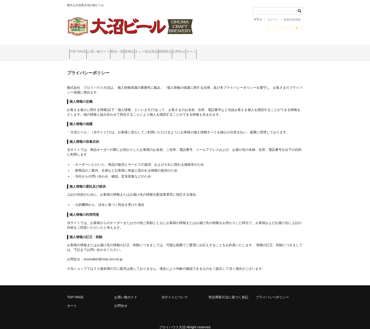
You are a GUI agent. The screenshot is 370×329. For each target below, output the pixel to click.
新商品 (159, 49)
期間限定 (212, 49)
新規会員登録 (292, 19)
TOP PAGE (80, 49)
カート (257, 49)
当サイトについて (174, 290)
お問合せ (235, 49)
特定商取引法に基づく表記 (228, 290)
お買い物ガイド (109, 49)
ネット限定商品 (185, 49)
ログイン (273, 19)
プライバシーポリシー (272, 290)
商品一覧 (137, 49)
